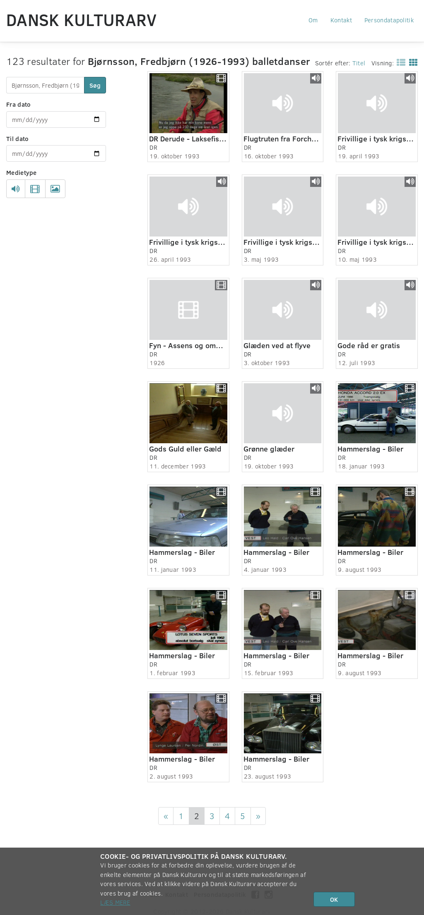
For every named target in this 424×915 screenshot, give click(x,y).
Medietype (21, 172)
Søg (95, 85)
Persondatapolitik (389, 20)
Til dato (17, 138)
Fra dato (18, 104)
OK (334, 899)
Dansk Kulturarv (81, 19)
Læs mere (115, 902)
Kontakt (341, 20)
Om (313, 20)
